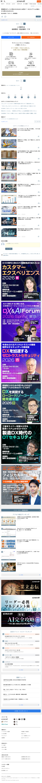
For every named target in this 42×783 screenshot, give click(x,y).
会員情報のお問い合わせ (25, 756)
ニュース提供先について (25, 735)
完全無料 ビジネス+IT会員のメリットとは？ (21, 73)
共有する (39, 16)
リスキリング (19, 3)
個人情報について (5, 770)
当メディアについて (25, 737)
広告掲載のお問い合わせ (25, 758)
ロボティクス (4, 20)
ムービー (13, 3)
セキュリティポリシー (6, 768)
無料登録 (39, 1)
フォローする (38, 19)
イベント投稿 (4, 749)
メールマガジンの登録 (6, 731)
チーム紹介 (4, 745)
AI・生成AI (26, 3)
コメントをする (8, 248)
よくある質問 (4, 733)
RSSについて (23, 733)
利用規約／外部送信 (25, 731)
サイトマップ (4, 735)
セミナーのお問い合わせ (6, 758)
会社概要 (3, 766)
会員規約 (3, 737)
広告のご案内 (4, 747)
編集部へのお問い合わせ (6, 756)
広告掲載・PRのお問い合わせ (20, 711)
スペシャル (8, 3)
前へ (18, 24)
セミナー (2, 3)
